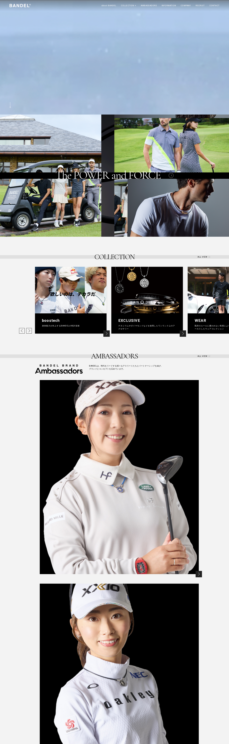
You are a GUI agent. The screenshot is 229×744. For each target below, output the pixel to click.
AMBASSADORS (149, 5)
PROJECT (66, 727)
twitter (170, 701)
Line (188, 701)
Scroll (10, 105)
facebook (179, 701)
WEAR (64, 718)
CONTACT (214, 5)
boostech (66, 708)
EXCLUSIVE (67, 713)
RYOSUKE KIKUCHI (96, 704)
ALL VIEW (202, 257)
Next (29, 331)
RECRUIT (200, 5)
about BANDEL (108, 5)
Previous (22, 331)
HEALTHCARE (68, 704)
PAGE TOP (186, 684)
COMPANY (186, 5)
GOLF (64, 722)
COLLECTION (128, 5)
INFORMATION (169, 5)
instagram (161, 701)
